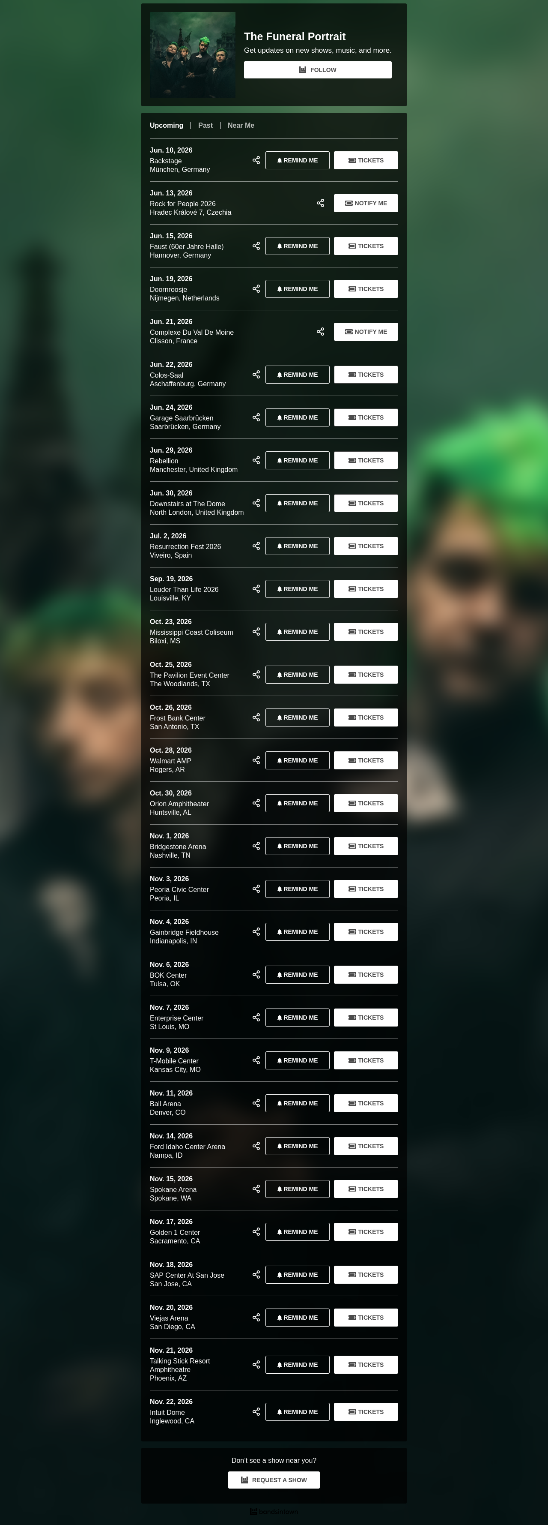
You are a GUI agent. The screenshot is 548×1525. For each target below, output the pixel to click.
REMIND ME (296, 160)
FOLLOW (318, 69)
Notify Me (366, 203)
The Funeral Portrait (295, 36)
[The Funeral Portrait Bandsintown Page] (197, 55)
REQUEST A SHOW (274, 1480)
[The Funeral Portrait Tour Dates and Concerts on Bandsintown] (274, 1513)
